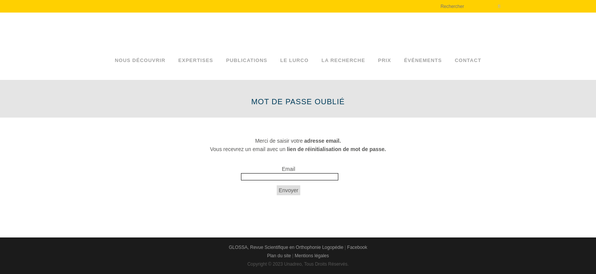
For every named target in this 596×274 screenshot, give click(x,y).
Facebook (357, 247)
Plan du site (279, 255)
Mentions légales (312, 255)
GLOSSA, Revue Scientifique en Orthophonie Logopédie (286, 247)
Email (288, 169)
